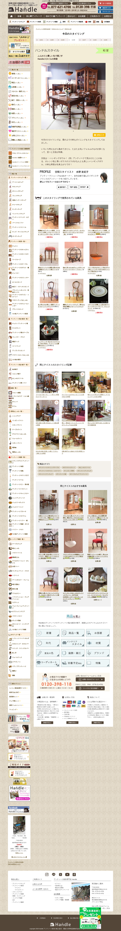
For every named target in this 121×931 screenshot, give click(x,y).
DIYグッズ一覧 (15, 634)
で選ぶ (17, 91)
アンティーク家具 (35, 22)
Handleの (18, 157)
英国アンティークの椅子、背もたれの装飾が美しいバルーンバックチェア (97, 556)
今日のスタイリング (57, 29)
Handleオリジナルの (20, 162)
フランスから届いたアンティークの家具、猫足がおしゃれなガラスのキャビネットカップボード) (73, 517)
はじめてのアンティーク (55, 16)
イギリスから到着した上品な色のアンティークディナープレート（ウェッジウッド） (99, 306)
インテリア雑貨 (17, 898)
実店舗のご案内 (97, 883)
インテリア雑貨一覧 (17, 539)
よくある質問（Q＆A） (41, 889)
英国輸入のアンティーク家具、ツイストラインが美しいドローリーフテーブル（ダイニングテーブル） (49, 232)
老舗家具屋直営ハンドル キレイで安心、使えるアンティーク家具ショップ (23, 7)
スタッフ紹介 (59, 898)
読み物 (71, 16)
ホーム (11, 16)
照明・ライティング (19, 896)
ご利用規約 (42, 918)
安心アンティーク (34, 16)
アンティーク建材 (18, 902)
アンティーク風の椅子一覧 (19, 365)
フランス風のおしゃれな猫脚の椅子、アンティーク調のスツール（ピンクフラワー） (97, 517)
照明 (64, 22)
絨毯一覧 (13, 388)
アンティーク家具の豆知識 (15, 862)
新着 (19, 16)
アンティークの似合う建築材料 (21, 149)
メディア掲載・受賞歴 (62, 900)
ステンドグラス (17, 892)
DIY (14, 900)
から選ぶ (14, 73)
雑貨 (89, 22)
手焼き (20, 153)
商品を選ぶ (15, 879)
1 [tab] (73, 131)
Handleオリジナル (20, 166)
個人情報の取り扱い (76, 918)
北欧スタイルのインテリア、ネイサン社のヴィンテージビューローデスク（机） (74, 232)
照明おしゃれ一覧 (16, 411)
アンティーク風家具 (77, 22)
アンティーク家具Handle (43, 29)
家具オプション (16, 683)
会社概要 (82, 16)
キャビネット (19, 890)
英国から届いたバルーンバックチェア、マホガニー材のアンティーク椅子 (49, 595)
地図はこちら (19, 853)
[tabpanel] (73, 96)
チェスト (18, 887)
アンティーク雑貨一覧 (18, 457)
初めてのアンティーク (62, 890)
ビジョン (58, 883)
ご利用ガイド (95, 16)
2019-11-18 (68, 29)
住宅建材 (107, 22)
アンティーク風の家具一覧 (19, 319)
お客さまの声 (37, 884)
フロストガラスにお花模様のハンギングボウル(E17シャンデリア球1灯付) (73, 556)
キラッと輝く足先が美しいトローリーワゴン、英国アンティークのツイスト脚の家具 (49, 556)
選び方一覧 (15, 69)
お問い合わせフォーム (102, 906)
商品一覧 (14, 174)
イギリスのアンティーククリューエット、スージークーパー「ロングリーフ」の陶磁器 (97, 595)
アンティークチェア (18, 22)
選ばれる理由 (59, 887)
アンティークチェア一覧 (18, 177)
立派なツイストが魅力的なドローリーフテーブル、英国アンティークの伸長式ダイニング (49, 517)
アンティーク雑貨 (51, 22)
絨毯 (97, 22)
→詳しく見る (105, 908)
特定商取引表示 (57, 918)
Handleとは (58, 885)
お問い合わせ (108, 16)
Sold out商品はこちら (14, 864)
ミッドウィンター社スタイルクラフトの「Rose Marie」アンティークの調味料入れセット (49, 343)
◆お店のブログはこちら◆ (19, 857)
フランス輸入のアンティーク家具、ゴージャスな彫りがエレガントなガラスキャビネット (99, 232)
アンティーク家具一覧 (18, 241)
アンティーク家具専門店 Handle (65, 879)
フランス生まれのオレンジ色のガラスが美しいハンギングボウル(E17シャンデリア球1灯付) (99, 269)
